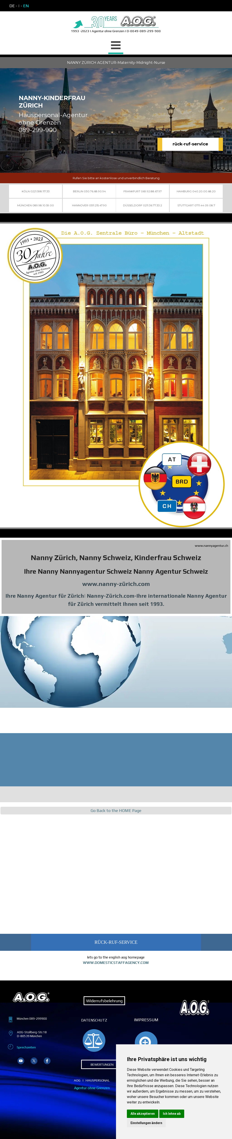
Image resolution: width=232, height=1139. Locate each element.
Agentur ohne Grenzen (92, 1088)
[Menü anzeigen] (115, 46)
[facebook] (47, 1060)
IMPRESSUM (146, 1019)
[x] (34, 1060)
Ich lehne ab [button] (172, 1113)
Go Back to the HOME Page (116, 810)
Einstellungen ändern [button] (146, 1123)
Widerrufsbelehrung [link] (104, 1000)
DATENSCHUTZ (94, 1020)
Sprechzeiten (26, 1047)
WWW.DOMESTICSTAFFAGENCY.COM (116, 963)
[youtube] (20, 1060)
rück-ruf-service (190, 144)
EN (26, 5)
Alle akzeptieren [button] (142, 1113)
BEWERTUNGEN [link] (102, 1064)
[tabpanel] (116, 24)
